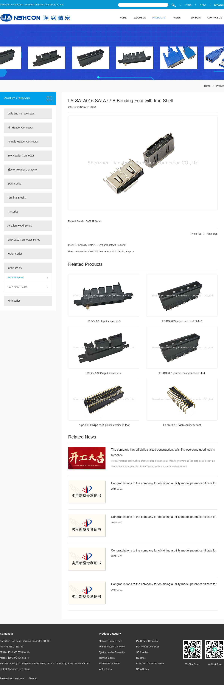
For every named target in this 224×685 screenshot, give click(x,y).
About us (140, 17)
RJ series (12, 211)
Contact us (214, 17)
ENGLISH (219, 5)
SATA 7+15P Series (17, 287)
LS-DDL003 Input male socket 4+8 (182, 321)
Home (123, 17)
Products (158, 17)
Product (220, 86)
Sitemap (33, 678)
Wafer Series (14, 253)
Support (196, 17)
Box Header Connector (20, 155)
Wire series (14, 300)
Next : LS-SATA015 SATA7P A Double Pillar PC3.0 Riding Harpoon (101, 251)
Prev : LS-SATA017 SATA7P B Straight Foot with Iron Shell (97, 245)
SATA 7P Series (15, 277)
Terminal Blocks (16, 197)
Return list (196, 234)
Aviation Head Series (19, 225)
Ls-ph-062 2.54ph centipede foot (182, 425)
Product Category (17, 98)
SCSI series (14, 183)
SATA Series (14, 267)
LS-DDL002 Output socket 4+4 (103, 373)
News (177, 17)
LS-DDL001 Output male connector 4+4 (182, 373)
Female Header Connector (22, 141)
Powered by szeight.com (12, 678)
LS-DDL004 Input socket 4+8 (103, 321)
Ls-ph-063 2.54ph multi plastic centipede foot (104, 425)
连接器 (203, 5)
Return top (212, 234)
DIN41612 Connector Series (23, 239)
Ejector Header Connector (22, 169)
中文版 (188, 5)
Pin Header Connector (20, 127)
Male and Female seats (21, 113)
